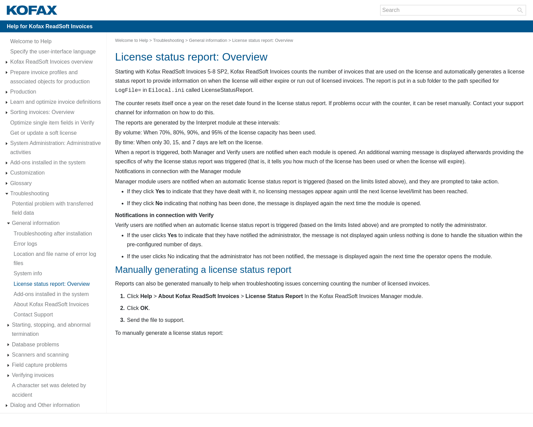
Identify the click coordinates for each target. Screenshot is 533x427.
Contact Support (33, 314)
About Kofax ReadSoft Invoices (51, 304)
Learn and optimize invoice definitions (55, 102)
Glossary (21, 183)
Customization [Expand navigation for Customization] (27, 173)
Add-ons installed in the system (47, 162)
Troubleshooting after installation (53, 233)
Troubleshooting (29, 193)
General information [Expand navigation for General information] (36, 223)
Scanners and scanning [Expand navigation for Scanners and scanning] (40, 355)
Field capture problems (39, 365)
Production (23, 92)
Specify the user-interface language (53, 51)
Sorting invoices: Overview (42, 112)
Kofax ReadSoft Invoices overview (51, 62)
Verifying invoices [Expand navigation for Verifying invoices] (33, 375)
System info (28, 273)
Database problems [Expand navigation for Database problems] (35, 344)
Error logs (25, 244)
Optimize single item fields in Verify (52, 123)
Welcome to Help (31, 41)
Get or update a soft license (43, 133)
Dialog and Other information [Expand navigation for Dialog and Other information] (45, 405)
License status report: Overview (52, 284)
